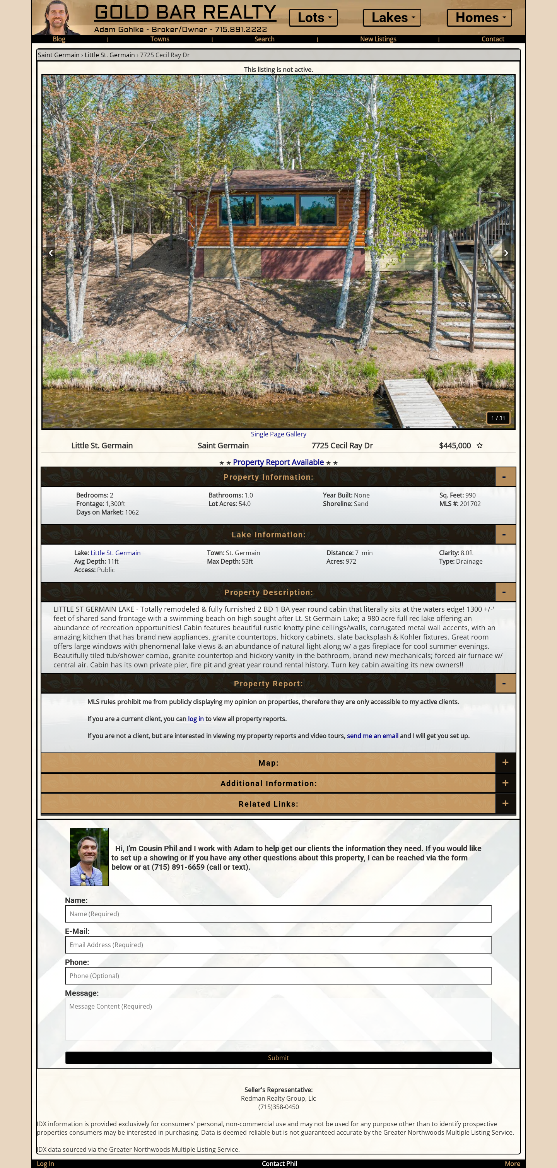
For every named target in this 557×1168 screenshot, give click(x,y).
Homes (477, 18)
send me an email (372, 736)
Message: (82, 993)
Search (265, 39)
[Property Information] (278, 477)
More (512, 1163)
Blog (59, 39)
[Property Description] (278, 592)
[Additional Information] (278, 783)
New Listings (378, 39)
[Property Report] (278, 683)
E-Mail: (77, 931)
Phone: (77, 962)
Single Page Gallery (278, 434)
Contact (493, 39)
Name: (76, 900)
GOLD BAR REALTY (185, 12)
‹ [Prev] (50, 251)
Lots (311, 18)
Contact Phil (279, 1163)
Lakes (390, 18)
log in (196, 719)
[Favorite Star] (480, 445)
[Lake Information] (278, 534)
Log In (45, 1163)
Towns (159, 39)
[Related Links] (278, 804)
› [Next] (506, 251)
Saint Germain (59, 55)
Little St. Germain (110, 55)
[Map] (278, 763)
